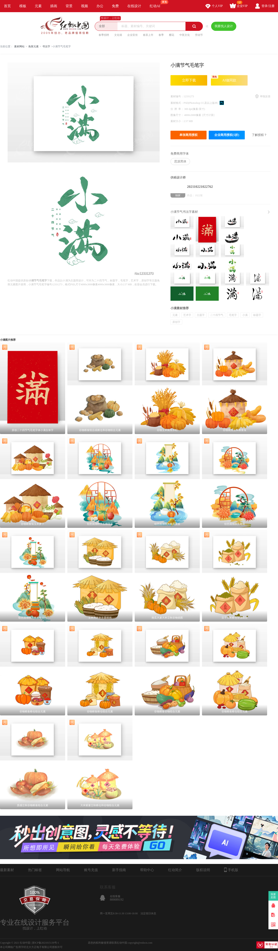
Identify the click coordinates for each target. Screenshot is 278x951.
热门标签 (35, 870)
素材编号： (177, 96)
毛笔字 (233, 315)
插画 (53, 6)
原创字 (176, 322)
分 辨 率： (177, 109)
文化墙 (118, 34)
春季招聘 (104, 34)
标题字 (257, 315)
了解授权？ (259, 135)
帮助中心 (147, 870)
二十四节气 (216, 315)
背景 (69, 6)
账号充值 (91, 870)
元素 (38, 6)
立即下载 (189, 80)
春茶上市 (148, 34)
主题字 (201, 315)
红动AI (157, 4)
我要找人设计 (224, 26)
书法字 (46, 46)
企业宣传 (132, 34)
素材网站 (19, 46)
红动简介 (175, 870)
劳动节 (199, 34)
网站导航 (63, 870)
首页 (7, 6)
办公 (99, 6)
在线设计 (134, 6)
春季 (161, 34)
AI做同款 (223, 78)
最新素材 (7, 870)
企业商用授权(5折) (226, 135)
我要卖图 (273, 896)
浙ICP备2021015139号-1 (45, 942)
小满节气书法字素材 (184, 211)
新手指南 (119, 870)
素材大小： (177, 121)
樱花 (171, 34)
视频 (84, 6)
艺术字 (187, 315)
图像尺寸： (177, 115)
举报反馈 (265, 96)
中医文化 (184, 34)
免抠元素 (33, 46)
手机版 (231, 870)
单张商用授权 (188, 135)
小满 (245, 315)
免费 (115, 6)
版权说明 (203, 870)
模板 (22, 6)
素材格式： (177, 102)
